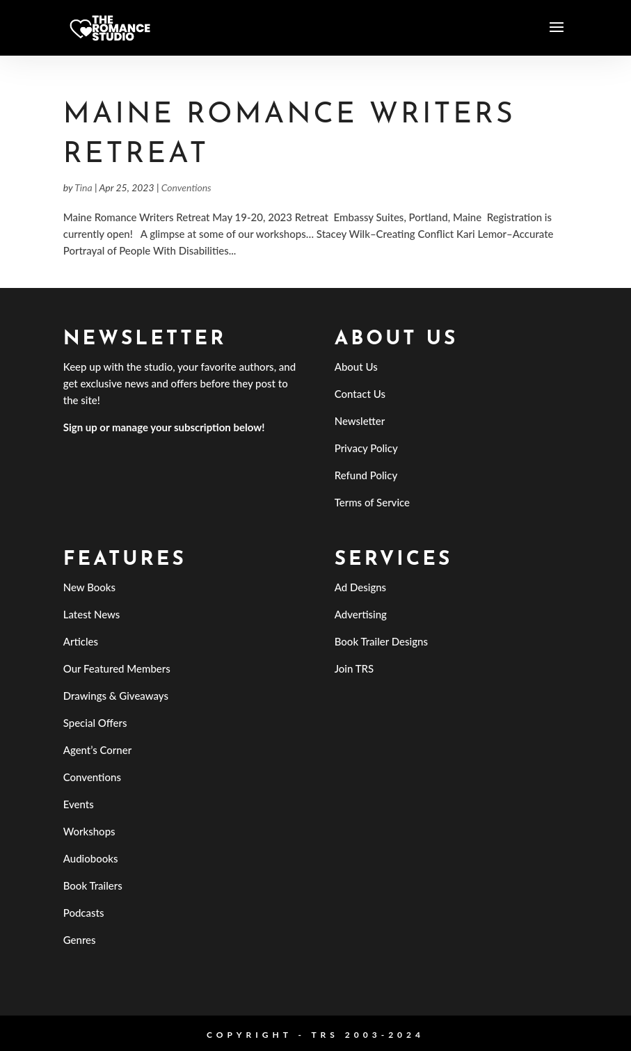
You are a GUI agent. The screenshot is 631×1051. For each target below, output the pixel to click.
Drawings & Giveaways (115, 695)
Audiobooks (90, 858)
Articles (80, 641)
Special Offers (95, 722)
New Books (89, 587)
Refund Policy (366, 475)
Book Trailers (92, 885)
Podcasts (83, 912)
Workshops (89, 831)
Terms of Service (372, 502)
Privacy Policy (366, 448)
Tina (83, 187)
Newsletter (360, 421)
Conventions (186, 187)
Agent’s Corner (97, 750)
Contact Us (360, 393)
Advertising (361, 614)
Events (78, 804)
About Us (356, 366)
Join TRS (354, 668)
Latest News (91, 614)
